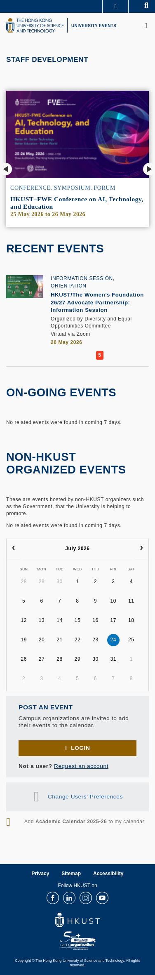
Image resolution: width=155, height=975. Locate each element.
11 (131, 601)
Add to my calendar (84, 821)
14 (59, 620)
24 (113, 640)
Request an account (81, 766)
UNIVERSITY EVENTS (93, 26)
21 (59, 640)
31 (113, 659)
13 (42, 620)
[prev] (14, 549)
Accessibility (108, 873)
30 (59, 581)
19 (24, 640)
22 (78, 640)
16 (95, 620)
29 (42, 581)
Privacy (40, 873)
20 (42, 640)
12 (24, 620)
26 (24, 659)
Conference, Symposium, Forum (62, 188)
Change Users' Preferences (85, 796)
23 (95, 640)
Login (80, 748)
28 (24, 581)
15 (78, 620)
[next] (141, 549)
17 (113, 620)
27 (42, 659)
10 (113, 601)
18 (131, 620)
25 (131, 640)
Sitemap (71, 873)
